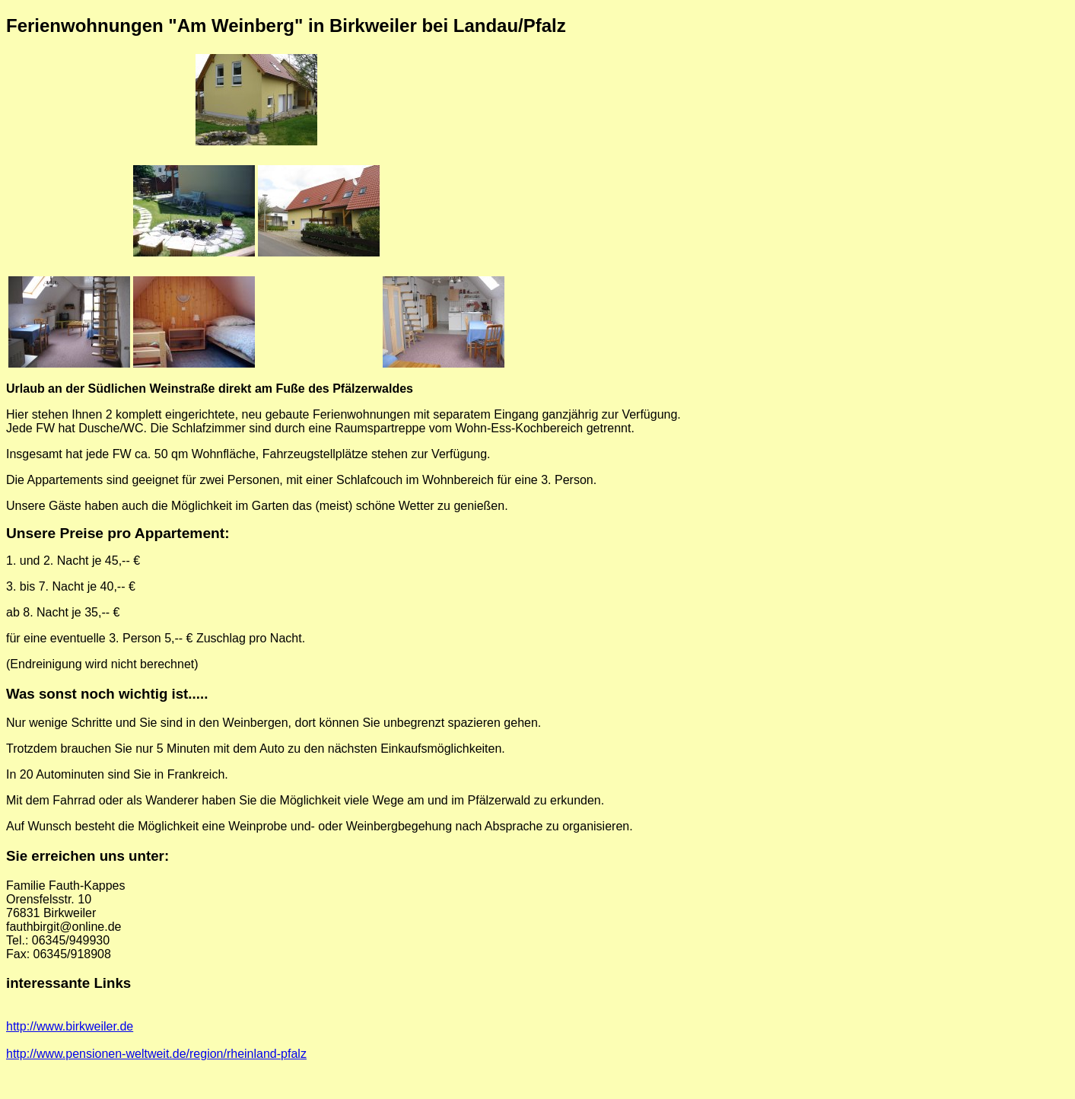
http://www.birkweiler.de (69, 1026)
